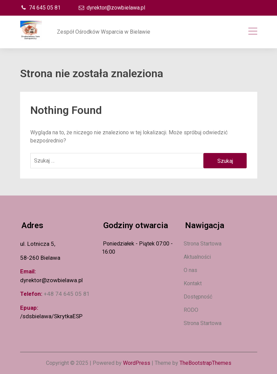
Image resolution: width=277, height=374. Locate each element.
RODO (191, 310)
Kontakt (193, 283)
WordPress (136, 363)
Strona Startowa (202, 243)
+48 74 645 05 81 (67, 293)
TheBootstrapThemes (205, 363)
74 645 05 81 (40, 7)
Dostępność (198, 296)
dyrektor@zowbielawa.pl (111, 7)
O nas (190, 270)
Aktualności (197, 257)
